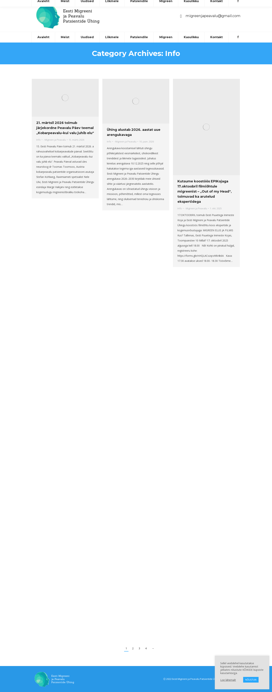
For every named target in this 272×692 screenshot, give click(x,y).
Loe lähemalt (228, 679)
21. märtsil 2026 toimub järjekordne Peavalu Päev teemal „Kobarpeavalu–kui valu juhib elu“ (65, 128)
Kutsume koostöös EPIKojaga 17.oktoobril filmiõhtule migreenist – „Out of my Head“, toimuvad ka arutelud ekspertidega (204, 191)
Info (38, 139)
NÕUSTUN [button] (250, 679)
